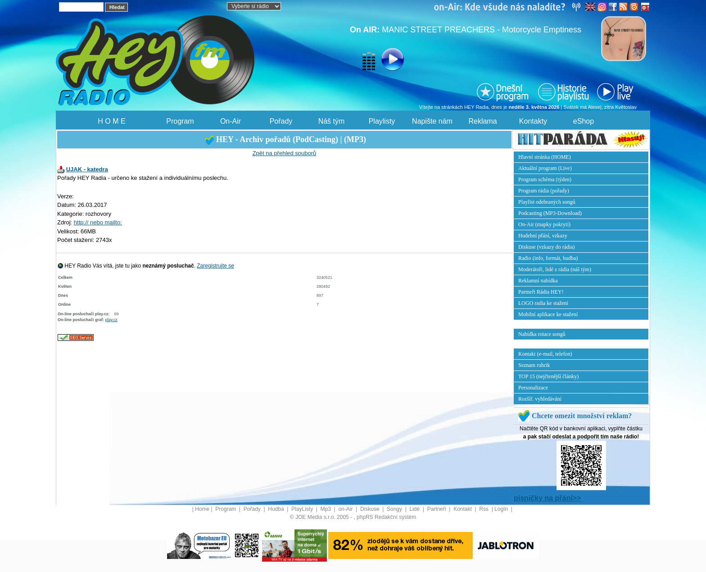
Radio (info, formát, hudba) (548, 258)
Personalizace (533, 387)
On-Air (230, 121)
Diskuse (370, 509)
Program (180, 121)
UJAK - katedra (87, 169)
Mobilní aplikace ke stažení (548, 314)
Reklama (482, 121)
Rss (484, 509)
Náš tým (331, 121)
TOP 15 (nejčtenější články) (548, 376)
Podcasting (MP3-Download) (550, 213)
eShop (583, 121)
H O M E (111, 121)
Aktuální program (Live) (545, 168)
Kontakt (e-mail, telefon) (545, 354)
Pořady (281, 121)
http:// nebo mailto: (98, 222)
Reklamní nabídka (538, 280)
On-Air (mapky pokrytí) (544, 224)
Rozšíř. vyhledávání (539, 399)
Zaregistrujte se (215, 266)
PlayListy (302, 509)
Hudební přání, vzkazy (542, 235)
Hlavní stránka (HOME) (544, 157)
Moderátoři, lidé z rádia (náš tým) (554, 269)
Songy (395, 509)
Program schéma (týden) (544, 179)
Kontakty (533, 121)
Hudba (276, 509)
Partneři (437, 509)
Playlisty (382, 121)
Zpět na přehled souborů (285, 153)
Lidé (415, 509)
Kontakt (463, 509)
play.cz (111, 319)
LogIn (501, 509)
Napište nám (432, 121)
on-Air (346, 509)
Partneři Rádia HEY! (541, 292)
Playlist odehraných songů (546, 202)
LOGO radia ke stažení (543, 303)
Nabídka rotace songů (542, 334)
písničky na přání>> (547, 498)
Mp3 (327, 509)
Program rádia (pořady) (543, 191)
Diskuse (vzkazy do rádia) (546, 247)
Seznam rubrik (534, 365)
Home (202, 509)
